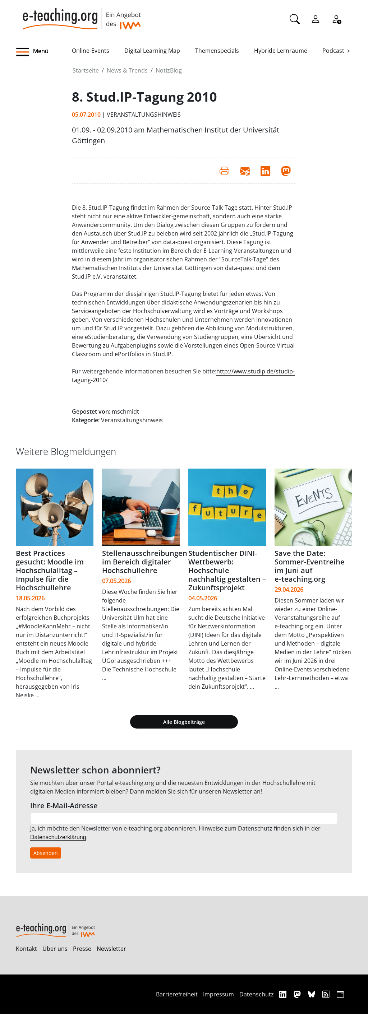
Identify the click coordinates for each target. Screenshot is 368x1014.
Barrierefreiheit (177, 994)
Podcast (333, 51)
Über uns (55, 949)
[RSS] (326, 994)
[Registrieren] (336, 18)
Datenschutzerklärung (58, 837)
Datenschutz (256, 994)
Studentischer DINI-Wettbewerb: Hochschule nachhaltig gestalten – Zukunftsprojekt (227, 570)
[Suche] (295, 18)
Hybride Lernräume (280, 51)
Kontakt (26, 949)
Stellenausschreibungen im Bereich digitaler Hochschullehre (144, 561)
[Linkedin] (283, 994)
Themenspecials (217, 51)
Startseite (86, 70)
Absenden (45, 853)
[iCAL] (340, 994)
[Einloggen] (315, 18)
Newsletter (111, 949)
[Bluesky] (312, 994)
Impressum (218, 994)
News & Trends (127, 70)
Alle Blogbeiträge (184, 721)
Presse (82, 949)
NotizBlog (169, 70)
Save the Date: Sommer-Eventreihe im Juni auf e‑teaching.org (310, 566)
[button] (44, 52)
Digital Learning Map (152, 51)
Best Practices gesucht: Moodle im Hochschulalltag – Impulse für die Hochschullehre (50, 570)
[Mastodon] (298, 994)
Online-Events (90, 51)
